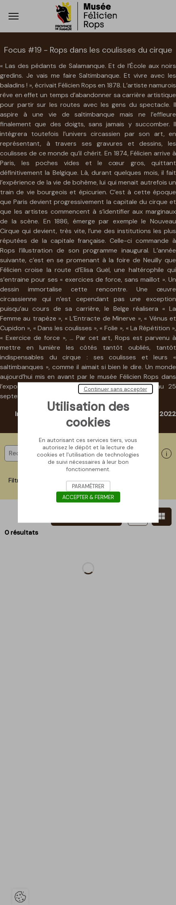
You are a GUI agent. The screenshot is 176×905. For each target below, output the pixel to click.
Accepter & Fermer (88, 497)
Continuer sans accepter (115, 389)
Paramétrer (88, 486)
